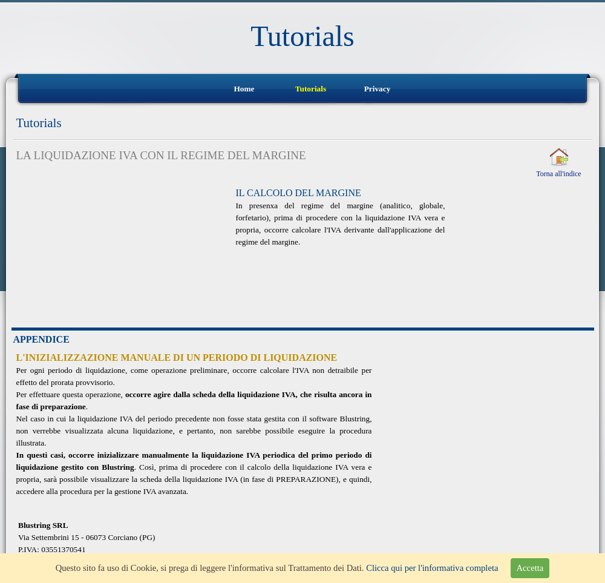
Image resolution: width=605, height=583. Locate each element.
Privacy (377, 88)
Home (244, 88)
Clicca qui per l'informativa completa (432, 568)
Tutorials (310, 88)
